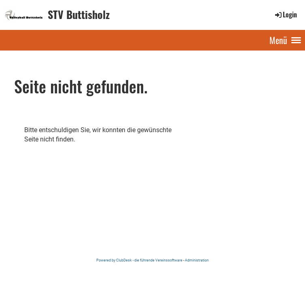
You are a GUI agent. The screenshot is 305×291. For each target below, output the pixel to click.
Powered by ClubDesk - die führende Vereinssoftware (139, 260)
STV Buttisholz (79, 14)
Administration (197, 260)
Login (285, 14)
